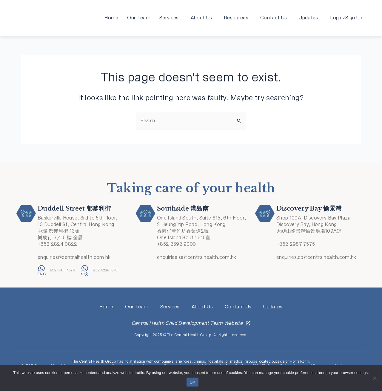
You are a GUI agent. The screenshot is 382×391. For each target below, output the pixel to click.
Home (111, 18)
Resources (237, 18)
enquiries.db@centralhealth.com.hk (316, 257)
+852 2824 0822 (57, 244)
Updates (310, 18)
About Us (203, 18)
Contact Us (275, 18)
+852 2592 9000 (176, 244)
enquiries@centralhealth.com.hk (74, 257)
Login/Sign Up (346, 18)
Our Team (138, 18)
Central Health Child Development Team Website (187, 323)
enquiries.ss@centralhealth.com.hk (196, 257)
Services (170, 18)
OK (192, 382)
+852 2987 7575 (295, 244)
